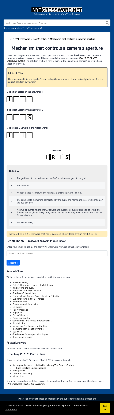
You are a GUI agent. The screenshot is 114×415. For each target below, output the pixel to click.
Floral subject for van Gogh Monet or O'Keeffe (36, 296)
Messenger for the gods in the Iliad (29, 326)
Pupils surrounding (21, 317)
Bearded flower (20, 301)
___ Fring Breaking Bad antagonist (29, 367)
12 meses (17, 306)
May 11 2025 (40, 38)
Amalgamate (18, 370)
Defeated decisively (22, 373)
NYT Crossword (22, 38)
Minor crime (18, 376)
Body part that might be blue (26, 290)
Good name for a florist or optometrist (32, 320)
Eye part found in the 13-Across (28, 298)
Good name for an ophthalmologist (30, 334)
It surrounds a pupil (22, 336)
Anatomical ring (20, 282)
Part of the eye (20, 315)
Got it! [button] (105, 408)
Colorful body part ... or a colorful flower (32, 285)
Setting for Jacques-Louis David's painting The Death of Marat (43, 365)
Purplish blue (18, 323)
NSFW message (20, 309)
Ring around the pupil (23, 287)
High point (17, 312)
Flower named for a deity (25, 304)
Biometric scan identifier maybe (28, 328)
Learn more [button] (11, 409)
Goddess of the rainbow (24, 293)
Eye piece (17, 331)
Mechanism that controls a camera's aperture (72, 38)
